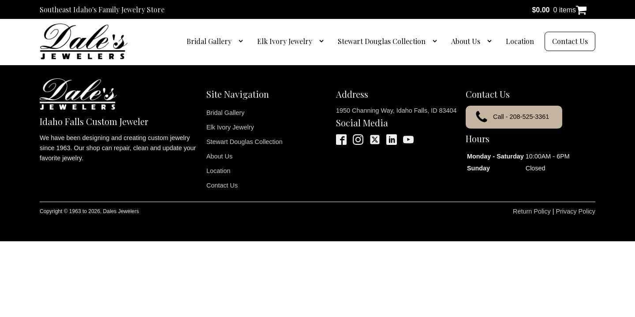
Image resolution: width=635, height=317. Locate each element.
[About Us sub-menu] (491, 41)
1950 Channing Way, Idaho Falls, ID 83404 (396, 110)
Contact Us (570, 41)
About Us (465, 41)
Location (520, 41)
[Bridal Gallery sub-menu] (243, 41)
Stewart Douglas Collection (382, 41)
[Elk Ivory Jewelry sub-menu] (323, 41)
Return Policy (532, 211)
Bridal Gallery (209, 41)
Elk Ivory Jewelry (284, 41)
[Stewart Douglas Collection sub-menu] (437, 41)
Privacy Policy (575, 211)
